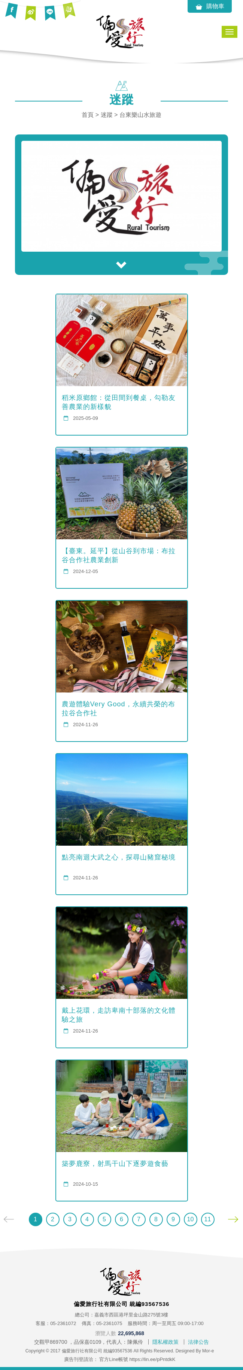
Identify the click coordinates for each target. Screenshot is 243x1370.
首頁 (88, 115)
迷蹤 (107, 115)
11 (207, 1219)
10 (190, 1219)
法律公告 (198, 1342)
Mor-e (208, 1351)
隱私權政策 (165, 1342)
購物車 (209, 6)
